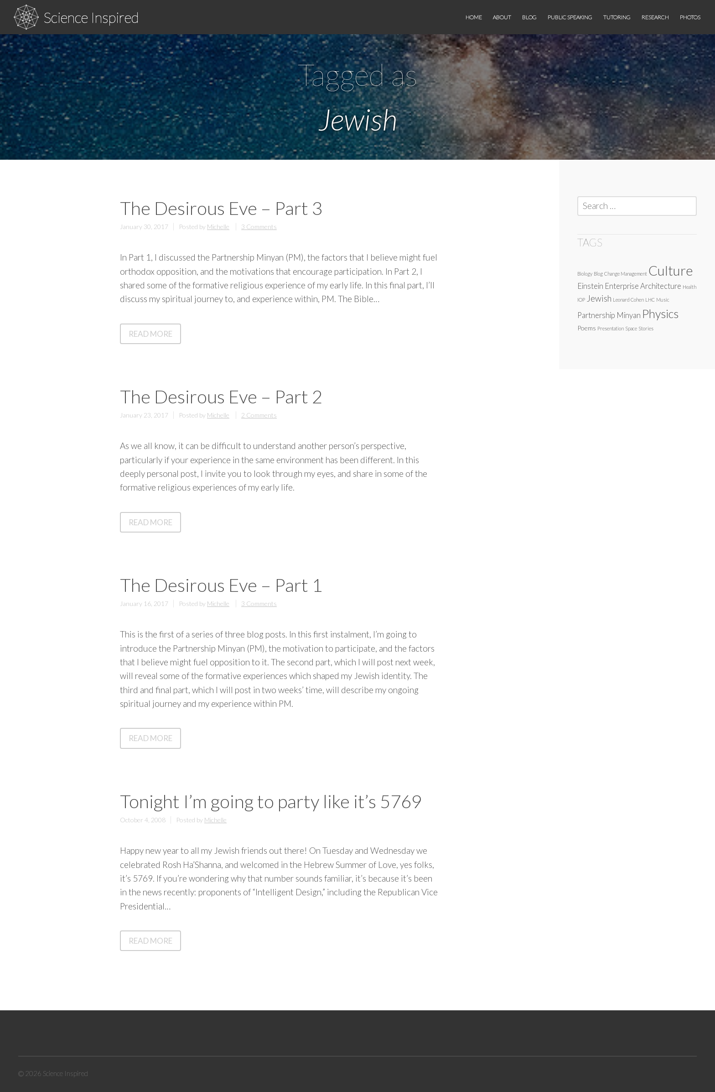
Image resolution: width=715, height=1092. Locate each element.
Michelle (218, 226)
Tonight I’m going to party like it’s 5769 (271, 801)
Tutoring (617, 17)
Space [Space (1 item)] (631, 328)
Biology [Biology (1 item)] (584, 274)
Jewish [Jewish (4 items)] (598, 298)
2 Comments (259, 415)
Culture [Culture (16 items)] (670, 270)
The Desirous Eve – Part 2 (221, 397)
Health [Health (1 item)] (689, 287)
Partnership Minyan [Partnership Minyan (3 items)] (609, 315)
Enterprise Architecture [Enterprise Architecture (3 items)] (643, 286)
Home (474, 17)
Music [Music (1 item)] (662, 300)
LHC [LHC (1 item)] (650, 300)
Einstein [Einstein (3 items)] (590, 286)
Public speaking (570, 17)
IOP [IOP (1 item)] (581, 300)
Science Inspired (91, 17)
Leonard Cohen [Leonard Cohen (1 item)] (628, 300)
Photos (690, 17)
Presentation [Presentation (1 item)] (610, 328)
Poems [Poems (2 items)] (586, 328)
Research (655, 17)
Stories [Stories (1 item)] (645, 328)
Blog (529, 17)
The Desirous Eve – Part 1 (221, 585)
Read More (155, 336)
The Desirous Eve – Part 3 (221, 208)
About (502, 17)
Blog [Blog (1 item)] (598, 274)
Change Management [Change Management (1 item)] (625, 274)
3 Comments (259, 226)
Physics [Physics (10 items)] (660, 313)
